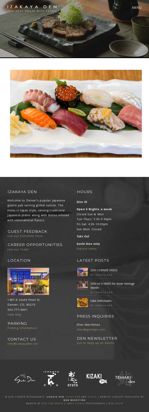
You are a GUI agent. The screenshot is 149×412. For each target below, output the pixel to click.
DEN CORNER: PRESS (104, 270)
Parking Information (22, 328)
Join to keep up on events (95, 343)
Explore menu (87, 248)
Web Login (115, 403)
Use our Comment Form (25, 236)
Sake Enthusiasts (101, 301)
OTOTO (92, 396)
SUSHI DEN (73, 396)
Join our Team (17, 249)
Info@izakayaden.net (22, 344)
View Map (14, 314)
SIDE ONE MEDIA (52, 403)
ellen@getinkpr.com (91, 329)
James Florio (76, 403)
